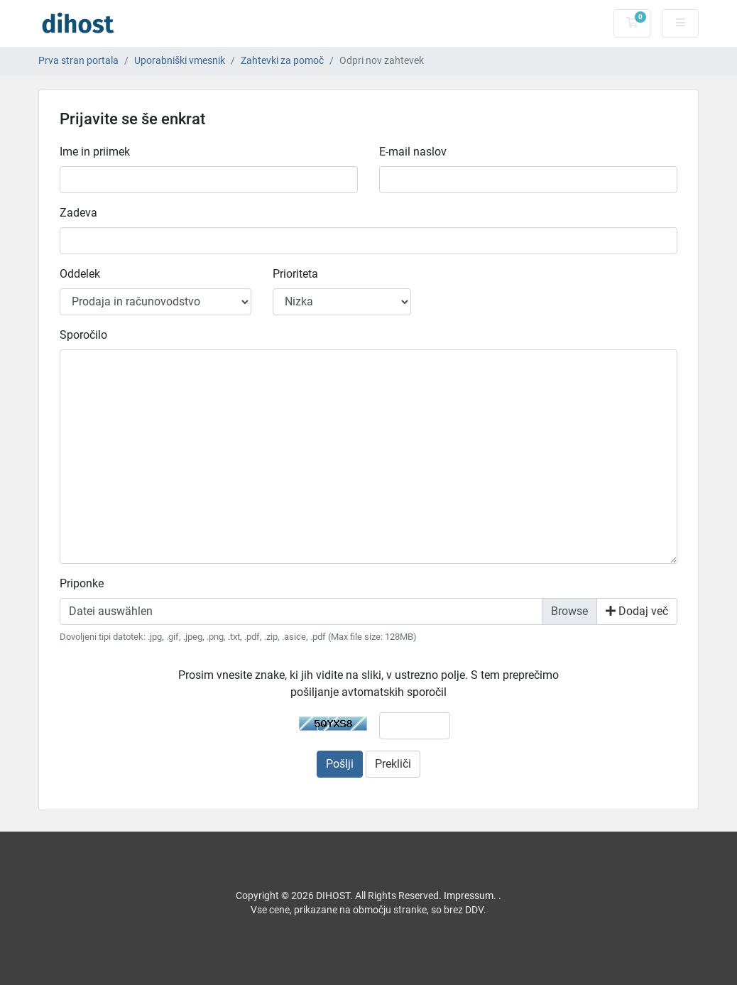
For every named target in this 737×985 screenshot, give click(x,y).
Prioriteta (295, 274)
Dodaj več (637, 611)
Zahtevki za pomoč (282, 61)
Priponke (82, 583)
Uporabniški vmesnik (179, 61)
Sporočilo (83, 335)
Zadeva (78, 212)
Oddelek (80, 274)
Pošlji (340, 764)
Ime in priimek (95, 151)
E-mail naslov (413, 151)
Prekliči (393, 764)
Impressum (468, 895)
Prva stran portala (78, 61)
